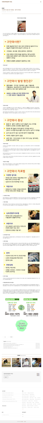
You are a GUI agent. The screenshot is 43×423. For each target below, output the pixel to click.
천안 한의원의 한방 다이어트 (7, 346)
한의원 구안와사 (32, 396)
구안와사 (39, 404)
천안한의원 (24, 402)
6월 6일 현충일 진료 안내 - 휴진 (7, 397)
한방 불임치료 (32, 394)
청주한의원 (37, 402)
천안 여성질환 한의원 (25, 397)
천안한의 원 (24, 404)
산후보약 (39, 397)
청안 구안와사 (24, 407)
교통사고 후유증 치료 (25, 394)
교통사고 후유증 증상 (30, 405)
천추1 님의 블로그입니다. (7, 375)
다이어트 (36, 405)
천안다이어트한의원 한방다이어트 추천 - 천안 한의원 (10, 345)
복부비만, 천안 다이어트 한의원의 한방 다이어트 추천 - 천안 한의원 (12, 344)
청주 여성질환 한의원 (25, 399)
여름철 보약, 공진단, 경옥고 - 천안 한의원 (9, 343)
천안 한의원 (24, 405)
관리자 (25, 421)
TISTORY (22, 421)
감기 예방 (35, 404)
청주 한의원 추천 (38, 399)
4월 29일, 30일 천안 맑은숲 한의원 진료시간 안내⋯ (9, 401)
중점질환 (4, 341)
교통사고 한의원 (29, 404)
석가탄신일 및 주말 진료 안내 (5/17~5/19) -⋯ (9, 399)
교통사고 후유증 (36, 407)
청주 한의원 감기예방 (25, 396)
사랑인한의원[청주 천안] (7, 1)
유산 (35, 397)
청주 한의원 (31, 397)
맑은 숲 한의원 (29, 402)
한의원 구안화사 (30, 407)
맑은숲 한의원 (32, 399)
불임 (33, 402)
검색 (20, 415)
